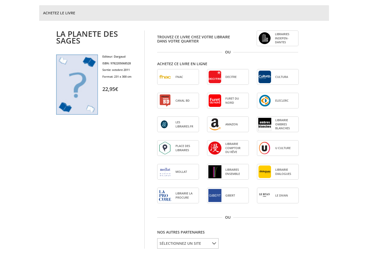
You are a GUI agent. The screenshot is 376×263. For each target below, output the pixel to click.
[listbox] (188, 243)
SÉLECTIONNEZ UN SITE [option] (180, 243)
